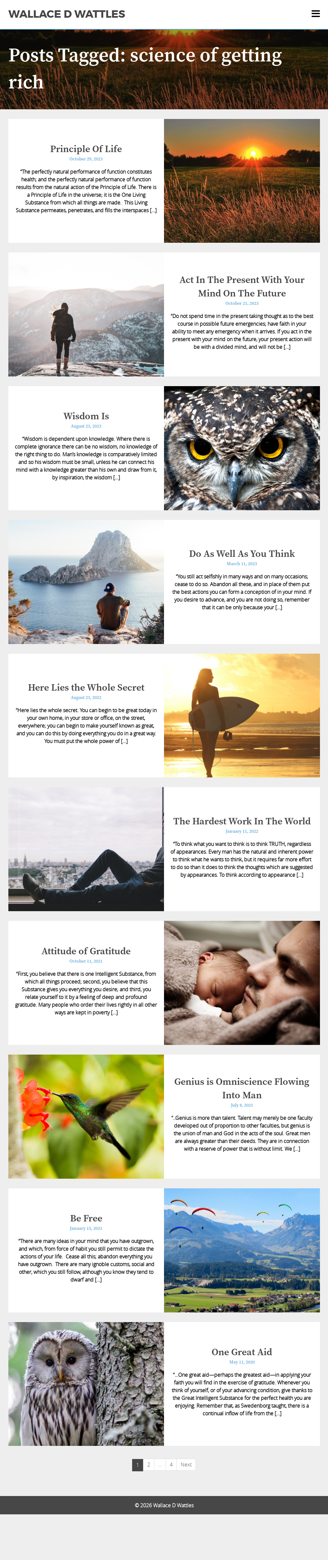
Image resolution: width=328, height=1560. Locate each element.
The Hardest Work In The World (242, 846)
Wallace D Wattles (66, 14)
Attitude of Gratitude (86, 981)
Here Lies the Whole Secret (86, 708)
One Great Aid (242, 1396)
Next (186, 1510)
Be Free (86, 1257)
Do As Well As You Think (242, 570)
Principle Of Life (86, 151)
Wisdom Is (86, 428)
